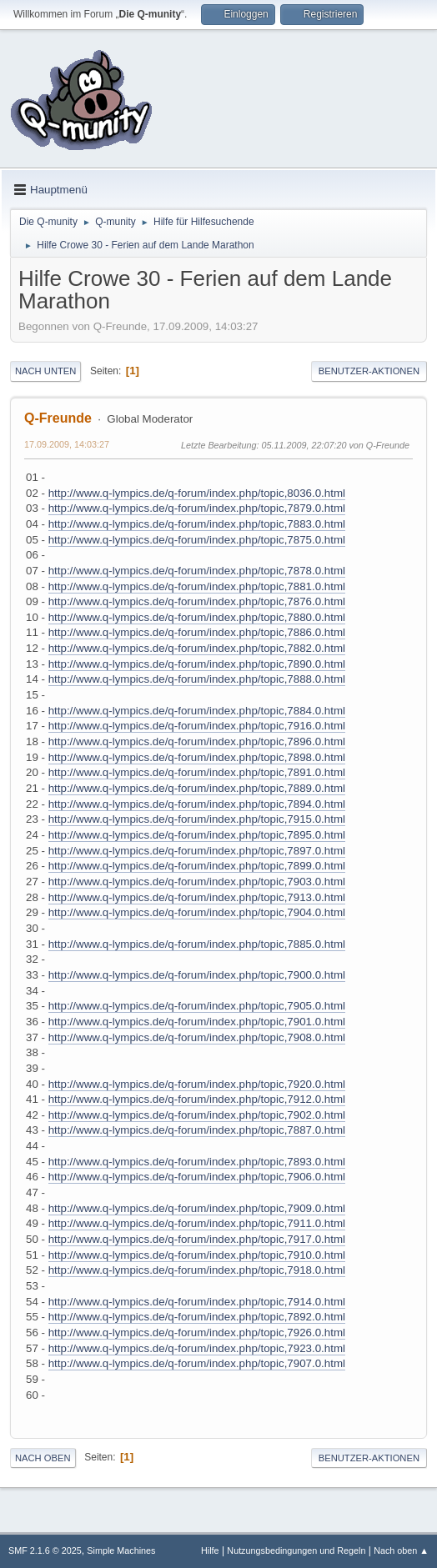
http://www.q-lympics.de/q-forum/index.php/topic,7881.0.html (196, 586)
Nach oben (43, 1458)
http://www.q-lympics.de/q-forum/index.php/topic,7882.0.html (196, 648)
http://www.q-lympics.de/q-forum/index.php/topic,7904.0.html (196, 912)
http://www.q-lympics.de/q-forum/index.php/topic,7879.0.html (196, 508)
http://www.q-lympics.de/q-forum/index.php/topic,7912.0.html (196, 1099)
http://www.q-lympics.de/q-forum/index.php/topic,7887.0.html (196, 1130)
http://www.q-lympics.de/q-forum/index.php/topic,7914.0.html (196, 1301)
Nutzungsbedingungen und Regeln (296, 1550)
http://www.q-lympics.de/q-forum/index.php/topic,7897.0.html (196, 850)
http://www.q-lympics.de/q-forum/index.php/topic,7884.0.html (196, 710)
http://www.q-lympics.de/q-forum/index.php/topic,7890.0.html (196, 664)
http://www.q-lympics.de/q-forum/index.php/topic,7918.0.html (196, 1270)
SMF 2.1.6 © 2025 (45, 1550)
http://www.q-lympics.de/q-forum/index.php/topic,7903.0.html (196, 881)
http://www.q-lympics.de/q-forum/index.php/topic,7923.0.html (196, 1348)
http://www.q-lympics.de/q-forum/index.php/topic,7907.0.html (196, 1363)
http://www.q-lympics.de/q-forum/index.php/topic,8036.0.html (196, 493)
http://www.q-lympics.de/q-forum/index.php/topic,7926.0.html (196, 1332)
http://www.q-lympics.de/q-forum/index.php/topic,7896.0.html (196, 741)
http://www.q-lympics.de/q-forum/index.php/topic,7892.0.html (196, 1316)
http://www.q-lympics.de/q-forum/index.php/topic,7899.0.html (196, 865)
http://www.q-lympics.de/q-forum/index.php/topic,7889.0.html (196, 788)
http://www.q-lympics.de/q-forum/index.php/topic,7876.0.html (196, 601)
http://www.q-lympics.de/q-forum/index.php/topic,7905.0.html (196, 1005)
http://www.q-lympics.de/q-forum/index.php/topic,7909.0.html (196, 1208)
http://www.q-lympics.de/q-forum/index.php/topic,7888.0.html (196, 679)
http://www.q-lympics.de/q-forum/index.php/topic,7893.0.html (196, 1161)
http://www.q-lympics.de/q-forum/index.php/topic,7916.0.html (196, 725)
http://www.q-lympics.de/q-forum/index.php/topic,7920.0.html (196, 1084)
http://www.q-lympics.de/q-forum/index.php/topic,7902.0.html (196, 1115)
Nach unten (45, 371)
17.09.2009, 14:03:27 (66, 444)
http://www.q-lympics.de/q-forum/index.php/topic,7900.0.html (196, 975)
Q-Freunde (58, 418)
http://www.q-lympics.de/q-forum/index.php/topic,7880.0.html (196, 617)
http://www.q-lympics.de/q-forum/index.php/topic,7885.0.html (196, 944)
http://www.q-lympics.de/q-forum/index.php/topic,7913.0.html (196, 897)
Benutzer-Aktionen (369, 371)
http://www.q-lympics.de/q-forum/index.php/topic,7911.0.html (196, 1223)
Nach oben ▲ (401, 1550)
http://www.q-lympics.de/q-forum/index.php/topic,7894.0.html (196, 804)
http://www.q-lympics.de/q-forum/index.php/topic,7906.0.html (196, 1176)
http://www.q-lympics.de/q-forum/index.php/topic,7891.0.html (196, 772)
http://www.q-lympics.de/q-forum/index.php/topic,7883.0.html (196, 524)
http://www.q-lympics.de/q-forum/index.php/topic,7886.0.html (196, 632)
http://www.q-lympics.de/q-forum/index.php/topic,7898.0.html (196, 757)
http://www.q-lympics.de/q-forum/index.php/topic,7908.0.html (196, 1037)
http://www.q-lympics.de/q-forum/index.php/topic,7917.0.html (196, 1239)
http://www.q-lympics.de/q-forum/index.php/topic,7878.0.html (196, 570)
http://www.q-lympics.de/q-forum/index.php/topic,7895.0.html (196, 835)
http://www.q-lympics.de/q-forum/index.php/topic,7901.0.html (196, 1021)
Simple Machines (121, 1550)
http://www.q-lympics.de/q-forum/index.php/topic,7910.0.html (196, 1255)
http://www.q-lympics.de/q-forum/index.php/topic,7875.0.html (196, 540)
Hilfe (210, 1550)
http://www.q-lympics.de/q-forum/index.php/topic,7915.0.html (196, 819)
